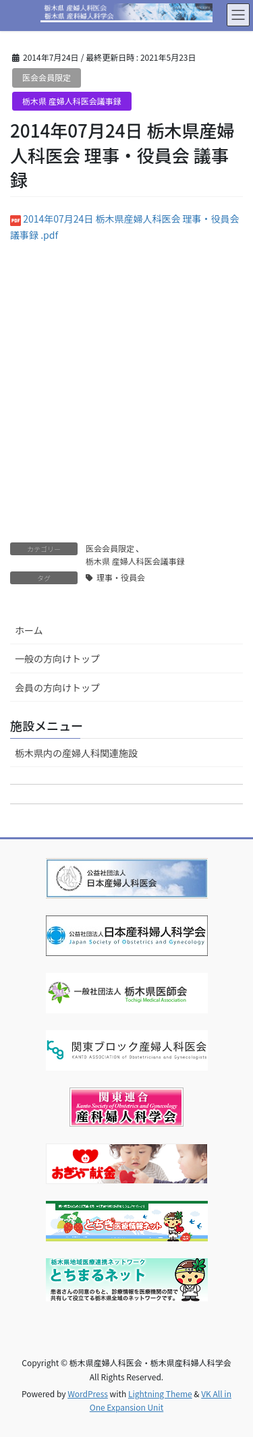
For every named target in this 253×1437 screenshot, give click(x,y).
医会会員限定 (46, 77)
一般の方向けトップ (57, 658)
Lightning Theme (160, 1393)
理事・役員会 (120, 577)
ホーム (29, 630)
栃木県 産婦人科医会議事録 (71, 101)
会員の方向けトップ (57, 687)
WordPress (87, 1393)
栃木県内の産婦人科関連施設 (76, 753)
